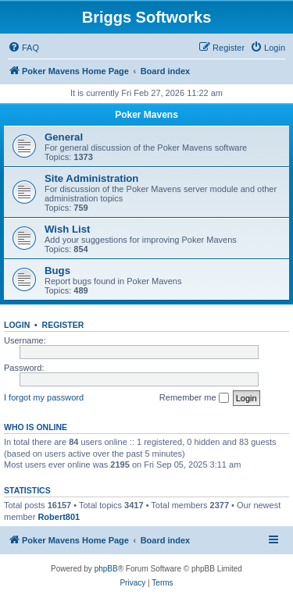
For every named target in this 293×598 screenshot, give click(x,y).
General (64, 137)
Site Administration (91, 178)
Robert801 (59, 516)
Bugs (57, 270)
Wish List (68, 229)
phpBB (106, 568)
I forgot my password (44, 397)
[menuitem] (23, 47)
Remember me (194, 398)
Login (17, 324)
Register (63, 324)
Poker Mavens (146, 114)
